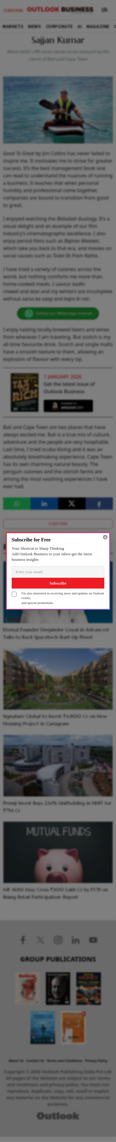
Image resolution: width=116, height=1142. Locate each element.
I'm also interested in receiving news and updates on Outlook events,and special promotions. (63, 598)
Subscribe (58, 583)
